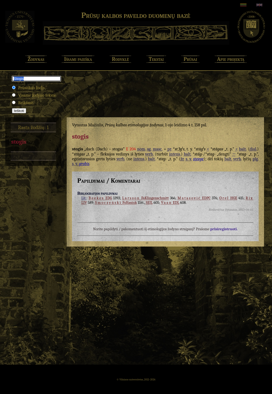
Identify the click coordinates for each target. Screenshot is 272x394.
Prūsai (190, 59)
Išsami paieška (78, 59)
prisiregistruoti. (224, 229)
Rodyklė (120, 59)
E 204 (131, 149)
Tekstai (156, 59)
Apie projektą (231, 59)
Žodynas (36, 59)
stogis (18, 141)
